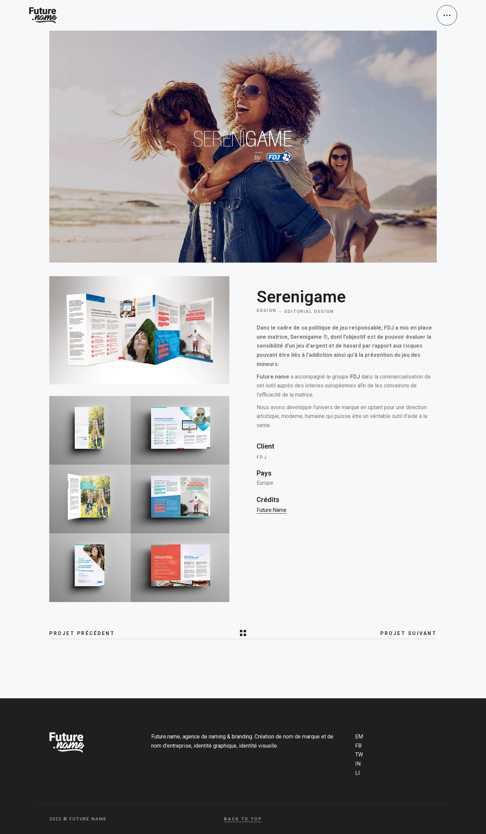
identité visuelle (258, 746)
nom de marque (301, 736)
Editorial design (309, 311)
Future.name (272, 510)
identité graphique (215, 746)
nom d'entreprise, (171, 746)
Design (266, 310)
